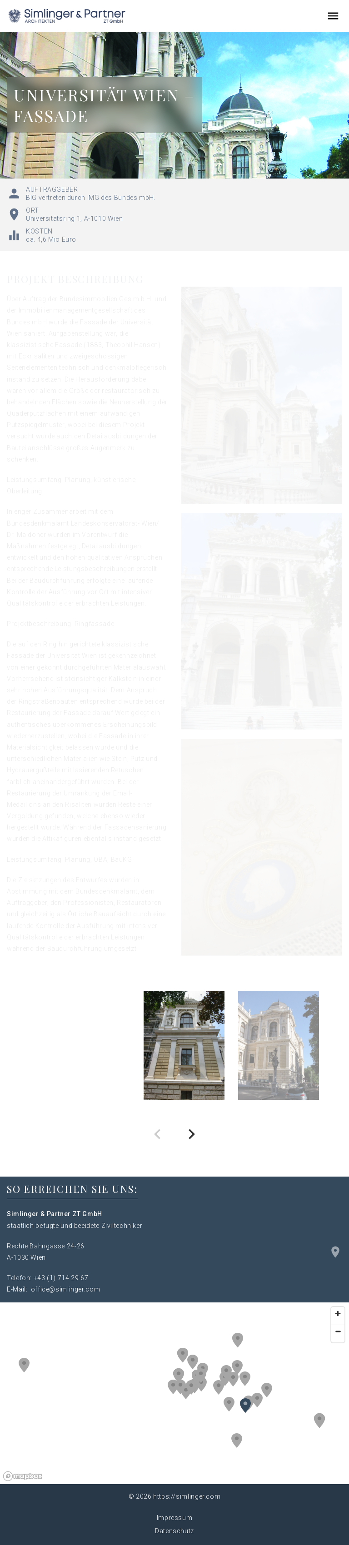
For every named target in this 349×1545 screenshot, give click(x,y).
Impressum (175, 1517)
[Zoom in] (337, 1313)
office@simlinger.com (65, 1289)
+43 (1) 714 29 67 (61, 1278)
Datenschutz (174, 1531)
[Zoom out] (337, 1331)
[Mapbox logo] (23, 1476)
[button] (237, 1367)
